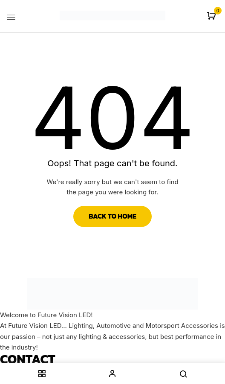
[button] (212, 16)
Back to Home (112, 216)
